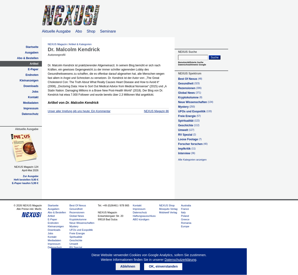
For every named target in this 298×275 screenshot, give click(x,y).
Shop (91, 31)
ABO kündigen (141, 219)
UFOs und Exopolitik (195, 111)
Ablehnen (127, 266)
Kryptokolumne (190, 97)
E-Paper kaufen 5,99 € (25, 183)
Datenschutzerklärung (180, 260)
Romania (186, 222)
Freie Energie (189, 116)
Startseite (32, 47)
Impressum (31, 108)
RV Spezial (187, 134)
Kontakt (33, 97)
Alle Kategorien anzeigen (192, 159)
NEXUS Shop (167, 205)
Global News (189, 92)
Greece (185, 219)
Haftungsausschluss (144, 216)
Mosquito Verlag (168, 209)
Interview (186, 153)
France (185, 209)
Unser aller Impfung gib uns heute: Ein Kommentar (79, 111)
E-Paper (33, 69)
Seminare (108, 31)
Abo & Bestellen (27, 58)
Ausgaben (31, 52)
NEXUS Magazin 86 (156, 111)
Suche (215, 57)
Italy (183, 212)
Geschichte (188, 125)
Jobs (35, 91)
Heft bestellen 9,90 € (26, 179)
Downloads (31, 86)
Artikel (34, 63)
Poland (185, 216)
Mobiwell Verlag (168, 212)
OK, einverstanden (163, 266)
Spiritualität (189, 120)
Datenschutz (30, 114)
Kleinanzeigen (29, 80)
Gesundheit (189, 83)
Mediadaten (30, 102)
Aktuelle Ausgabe (56, 31)
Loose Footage (190, 139)
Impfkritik (187, 148)
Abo (78, 31)
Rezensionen (190, 88)
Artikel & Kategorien (80, 44)
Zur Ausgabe (30, 176)
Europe (185, 226)
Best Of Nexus (190, 78)
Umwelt (186, 130)
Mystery (186, 106)
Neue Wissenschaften (195, 102)
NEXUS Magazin (57, 44)
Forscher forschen (193, 144)
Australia (186, 205)
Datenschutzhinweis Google (192, 65)
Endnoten (32, 75)
